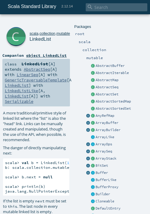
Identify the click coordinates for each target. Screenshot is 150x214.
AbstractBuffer (110, 66)
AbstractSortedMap (113, 101)
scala (33, 33)
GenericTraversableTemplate (36, 80)
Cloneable (105, 201)
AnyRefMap (105, 116)
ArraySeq (104, 151)
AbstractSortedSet (113, 108)
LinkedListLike (21, 90)
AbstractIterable (112, 73)
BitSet (102, 165)
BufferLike (106, 180)
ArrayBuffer (107, 123)
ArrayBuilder (108, 130)
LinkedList (40, 39)
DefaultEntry (108, 208)
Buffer (102, 173)
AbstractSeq (107, 87)
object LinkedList (46, 55)
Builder (103, 194)
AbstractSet (107, 94)
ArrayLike (105, 137)
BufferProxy (107, 187)
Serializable (19, 101)
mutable (63, 33)
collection (47, 33)
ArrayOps (104, 144)
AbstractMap (107, 80)
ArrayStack (106, 158)
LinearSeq (27, 74)
